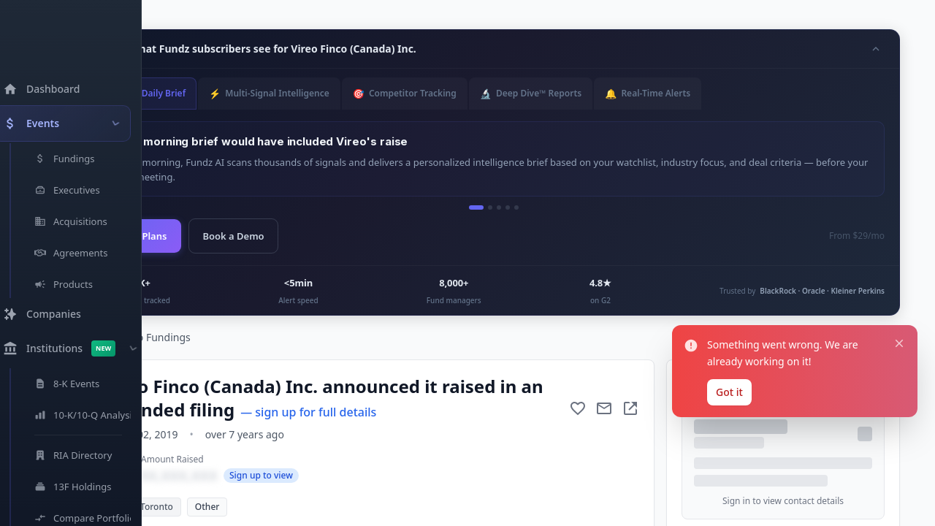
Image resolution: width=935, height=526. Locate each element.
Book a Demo (233, 236)
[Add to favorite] (578, 408)
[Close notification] (899, 435)
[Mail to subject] (604, 408)
